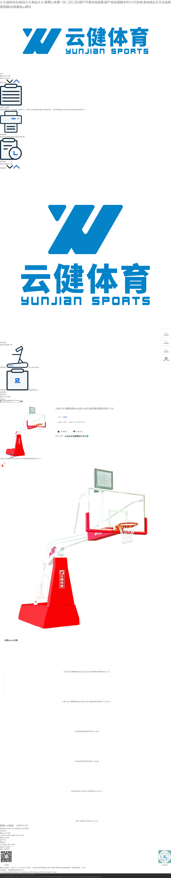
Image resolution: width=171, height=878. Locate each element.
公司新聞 (3, 844)
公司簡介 (3, 835)
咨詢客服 (62, 431)
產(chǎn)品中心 (5, 78)
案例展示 (3, 394)
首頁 (1, 74)
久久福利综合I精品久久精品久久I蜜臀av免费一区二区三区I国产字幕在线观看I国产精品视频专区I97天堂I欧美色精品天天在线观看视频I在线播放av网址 (50, 877)
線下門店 (3, 840)
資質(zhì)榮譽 (11, 835)
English (2, 399)
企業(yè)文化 (20, 835)
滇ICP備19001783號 (49, 872)
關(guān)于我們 (5, 397)
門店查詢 (77, 431)
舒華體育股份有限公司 (15, 870)
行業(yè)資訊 (11, 844)
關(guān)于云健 (5, 76)
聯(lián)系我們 (4, 849)
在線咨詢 (3, 831)
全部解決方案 (7, 164)
